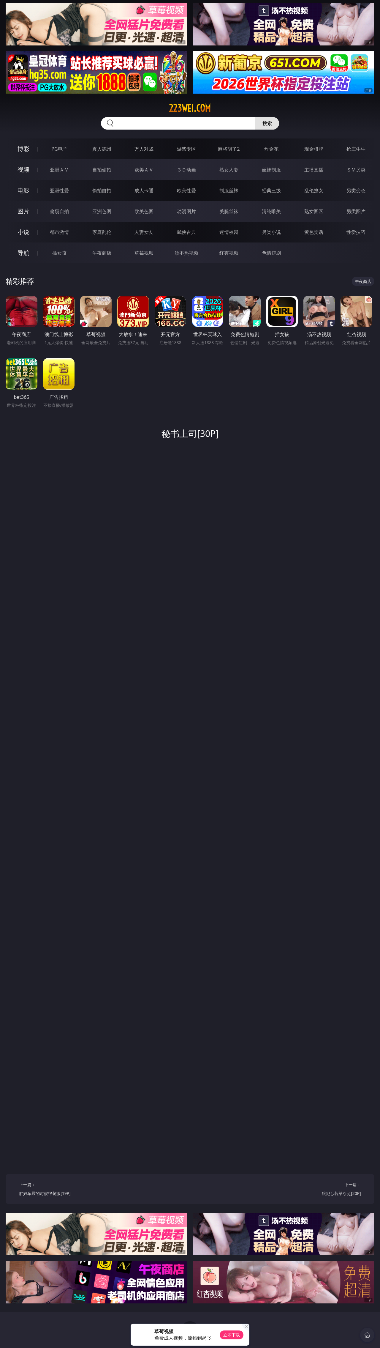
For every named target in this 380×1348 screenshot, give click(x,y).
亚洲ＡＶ (59, 169)
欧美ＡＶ (143, 169)
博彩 (23, 149)
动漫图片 (186, 211)
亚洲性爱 (59, 190)
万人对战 (143, 149)
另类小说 (271, 232)
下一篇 (323, 1190)
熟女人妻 (228, 169)
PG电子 (59, 149)
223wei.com (190, 108)
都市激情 (59, 232)
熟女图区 (313, 211)
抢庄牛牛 (355, 149)
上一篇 (56, 1190)
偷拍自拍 (101, 190)
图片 (23, 211)
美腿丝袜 (228, 211)
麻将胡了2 (229, 149)
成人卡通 (143, 190)
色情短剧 (271, 253)
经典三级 (271, 190)
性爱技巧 (355, 232)
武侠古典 (186, 232)
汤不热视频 (186, 253)
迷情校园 (228, 232)
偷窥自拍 (59, 211)
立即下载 (231, 1335)
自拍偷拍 (101, 169)
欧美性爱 (186, 190)
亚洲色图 (101, 211)
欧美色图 (143, 211)
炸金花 (271, 149)
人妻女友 (143, 232)
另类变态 (355, 190)
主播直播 (313, 169)
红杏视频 (228, 253)
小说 (23, 232)
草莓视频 (143, 253)
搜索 (267, 123)
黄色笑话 (313, 232)
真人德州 (101, 149)
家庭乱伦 (101, 232)
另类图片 (355, 211)
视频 (23, 170)
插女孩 (59, 253)
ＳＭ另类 (355, 169)
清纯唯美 (271, 211)
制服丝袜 (228, 190)
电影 (23, 190)
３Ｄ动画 (186, 169)
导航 (23, 253)
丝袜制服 (271, 169)
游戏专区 (186, 149)
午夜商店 (101, 253)
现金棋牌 (313, 149)
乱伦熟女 (313, 190)
